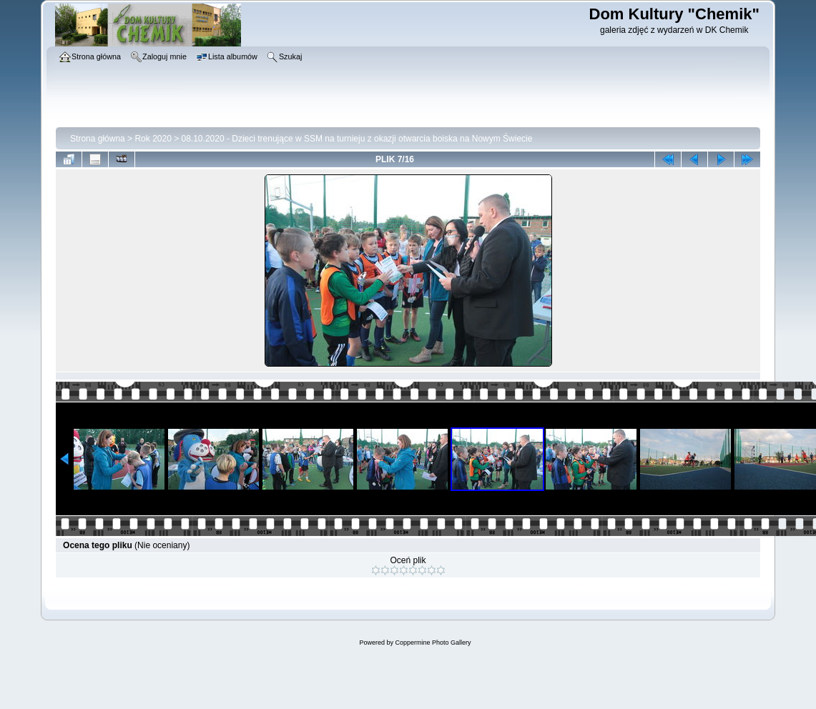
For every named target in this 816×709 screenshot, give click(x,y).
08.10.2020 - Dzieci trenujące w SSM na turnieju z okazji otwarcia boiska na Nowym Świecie (357, 139)
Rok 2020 (152, 139)
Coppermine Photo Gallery (433, 642)
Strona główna (97, 139)
